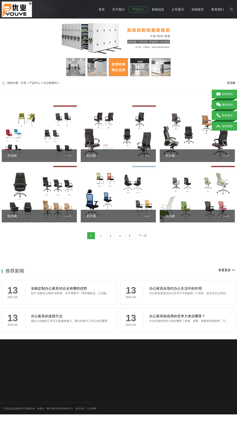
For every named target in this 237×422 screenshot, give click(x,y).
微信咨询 (224, 105)
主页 (23, 82)
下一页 (143, 235)
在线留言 (197, 9)
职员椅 (231, 82)
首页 (101, 9)
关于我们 (118, 9)
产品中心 (138, 9)
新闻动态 (158, 9)
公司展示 (178, 9)
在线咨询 (224, 94)
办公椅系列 (50, 82)
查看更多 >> (226, 270)
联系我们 (217, 9)
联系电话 (224, 115)
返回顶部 (224, 126)
